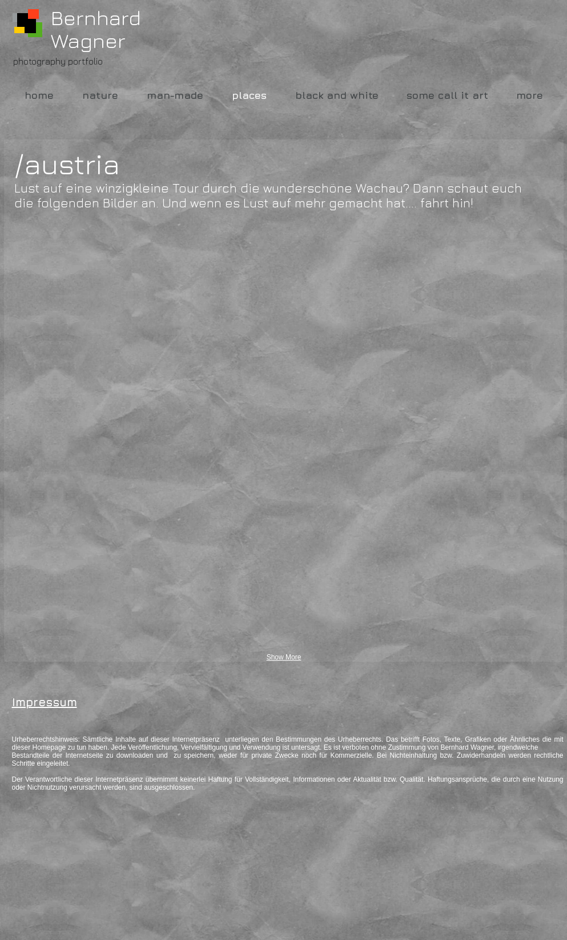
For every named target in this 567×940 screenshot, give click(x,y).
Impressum (44, 702)
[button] (101, 293)
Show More (284, 657)
